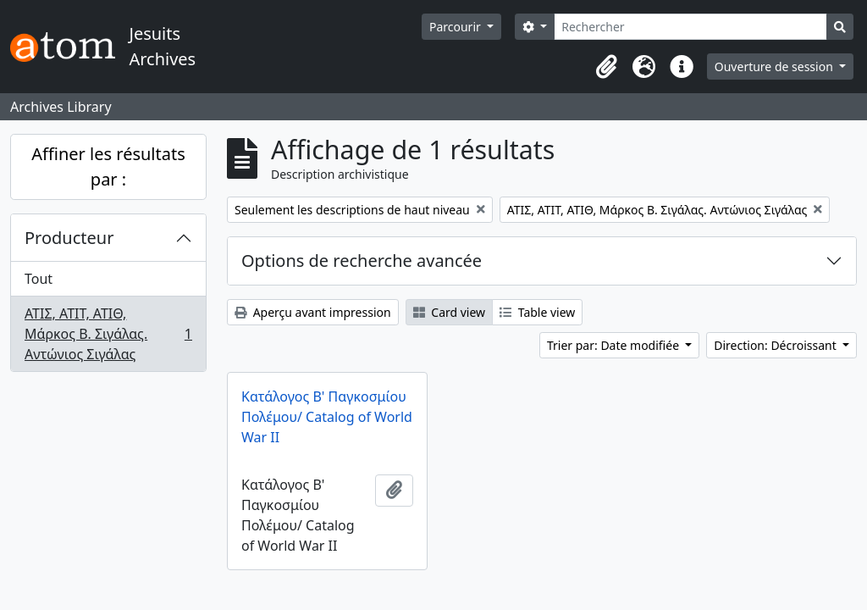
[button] (607, 67)
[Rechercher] (690, 27)
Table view (537, 312)
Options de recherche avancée (361, 260)
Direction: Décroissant (776, 345)
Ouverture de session (776, 66)
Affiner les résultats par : (108, 166)
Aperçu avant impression (313, 312)
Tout (38, 278)
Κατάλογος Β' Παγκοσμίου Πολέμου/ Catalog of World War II (326, 416)
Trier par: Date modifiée (614, 345)
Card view (449, 312)
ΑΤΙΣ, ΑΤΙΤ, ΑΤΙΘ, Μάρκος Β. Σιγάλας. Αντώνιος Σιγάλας (108, 333)
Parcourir (456, 27)
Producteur (69, 237)
